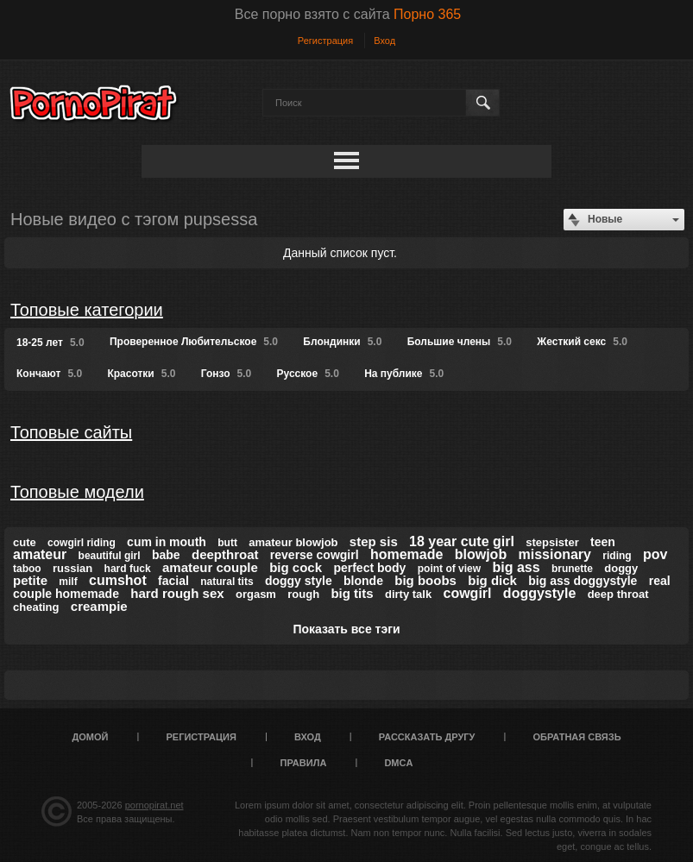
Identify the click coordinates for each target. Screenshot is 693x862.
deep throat (618, 594)
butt (227, 543)
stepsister (552, 542)
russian (72, 568)
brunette (572, 569)
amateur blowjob (293, 542)
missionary (555, 554)
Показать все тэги (346, 629)
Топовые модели (77, 491)
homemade (406, 554)
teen (602, 542)
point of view (449, 569)
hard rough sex (177, 593)
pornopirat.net (154, 805)
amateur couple (210, 567)
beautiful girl (110, 556)
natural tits (226, 582)
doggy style (298, 581)
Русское (308, 374)
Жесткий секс (582, 342)
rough (303, 594)
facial (173, 581)
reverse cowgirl (314, 555)
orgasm (256, 594)
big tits (352, 593)
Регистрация (325, 40)
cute (24, 542)
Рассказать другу (427, 737)
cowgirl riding (81, 543)
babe (166, 555)
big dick (492, 580)
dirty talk (408, 594)
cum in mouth (166, 542)
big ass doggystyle (582, 581)
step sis (374, 541)
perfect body (369, 568)
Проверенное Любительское (194, 342)
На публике (404, 374)
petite (30, 580)
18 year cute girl (461, 541)
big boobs (425, 580)
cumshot (118, 580)
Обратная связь (576, 737)
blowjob (481, 554)
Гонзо (226, 374)
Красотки (141, 374)
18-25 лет (50, 343)
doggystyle (539, 593)
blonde (363, 581)
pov (655, 554)
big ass (515, 567)
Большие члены (459, 342)
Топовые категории (86, 309)
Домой (90, 737)
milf (68, 582)
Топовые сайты (71, 432)
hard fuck (127, 569)
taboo (27, 569)
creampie (99, 606)
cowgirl (468, 593)
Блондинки (342, 342)
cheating (36, 607)
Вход (384, 40)
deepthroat (225, 554)
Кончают (49, 374)
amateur (39, 554)
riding (616, 556)
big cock (295, 567)
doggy (621, 568)
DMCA (398, 763)
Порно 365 (427, 14)
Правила (303, 763)
